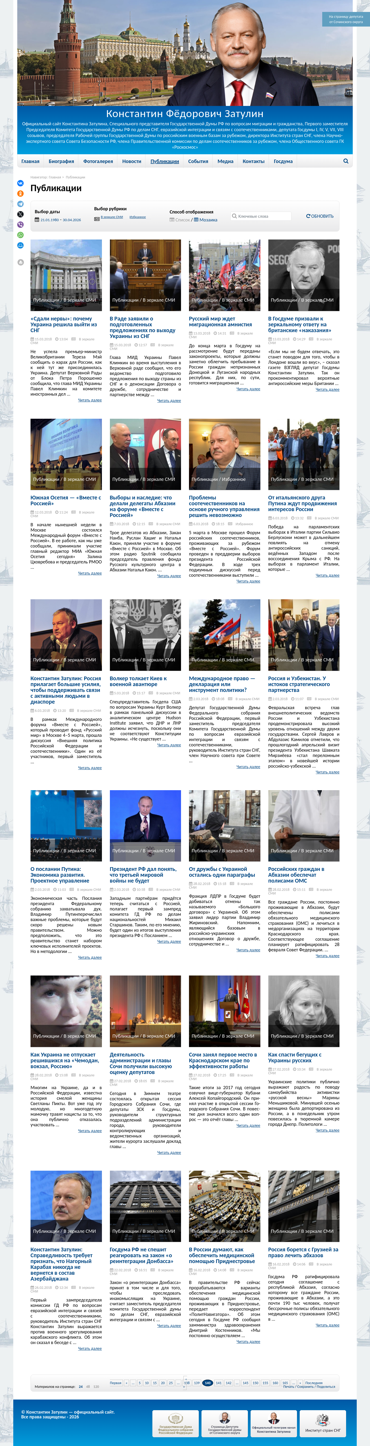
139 (197, 1383)
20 (163, 1383)
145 (245, 1383)
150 (255, 1383)
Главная (30, 161)
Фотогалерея (98, 161)
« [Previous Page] (126, 1383)
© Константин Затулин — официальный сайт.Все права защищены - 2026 (68, 1414)
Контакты (254, 161)
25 (171, 1383)
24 (81, 1387)
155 (265, 1383)
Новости (131, 161)
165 (285, 1383)
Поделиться (326, 1386)
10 (147, 1383)
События (198, 161)
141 (218, 1383)
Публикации (164, 161)
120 (96, 1387)
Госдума (283, 161)
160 (275, 1383)
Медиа (226, 161)
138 (187, 1383)
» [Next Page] (300, 1383)
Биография (61, 161)
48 (88, 1387)
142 (228, 1383)
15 (155, 1383)
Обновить (320, 216)
